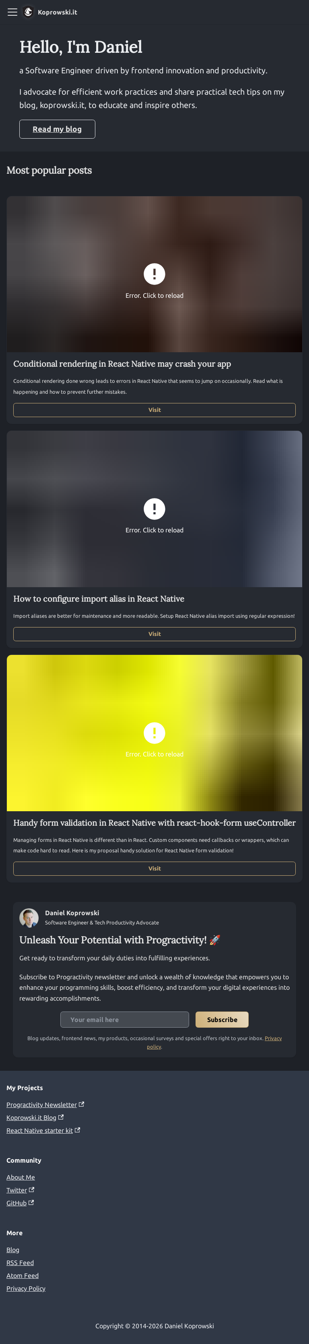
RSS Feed (20, 1262)
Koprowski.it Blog (35, 1117)
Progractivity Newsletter (45, 1104)
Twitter (20, 1190)
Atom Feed (22, 1275)
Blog (12, 1249)
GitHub (20, 1203)
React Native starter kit (43, 1130)
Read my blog (57, 129)
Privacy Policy (25, 1288)
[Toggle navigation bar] (12, 12)
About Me (20, 1177)
